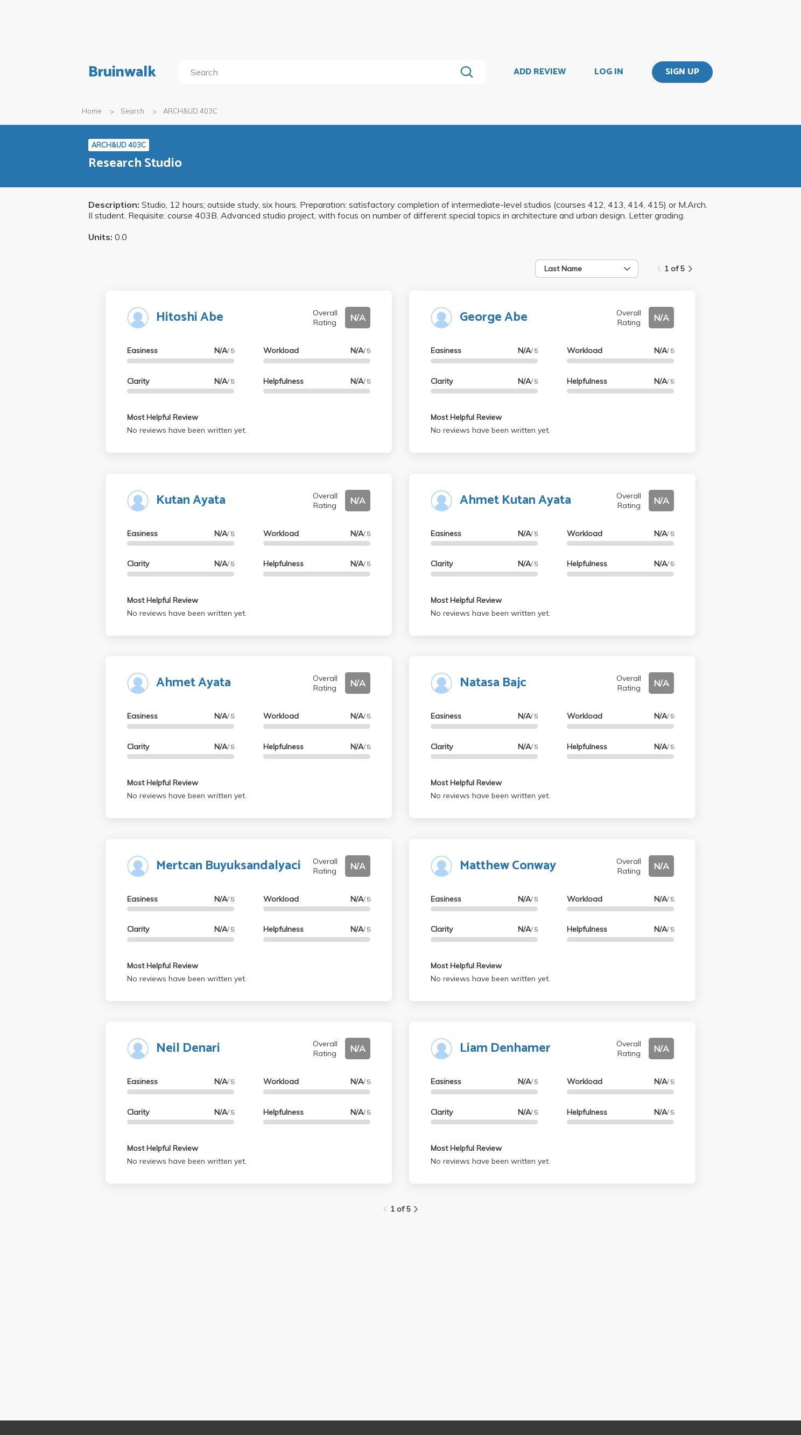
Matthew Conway (508, 865)
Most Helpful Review (162, 417)
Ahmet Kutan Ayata (515, 500)
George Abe (494, 317)
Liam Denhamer (505, 1048)
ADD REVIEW (540, 72)
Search (132, 111)
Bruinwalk (122, 72)
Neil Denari (188, 1048)
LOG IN (608, 72)
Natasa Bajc (493, 682)
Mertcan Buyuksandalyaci (228, 865)
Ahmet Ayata (193, 682)
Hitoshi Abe (189, 317)
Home (92, 111)
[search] (319, 72)
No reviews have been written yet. (187, 430)
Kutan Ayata (191, 500)
